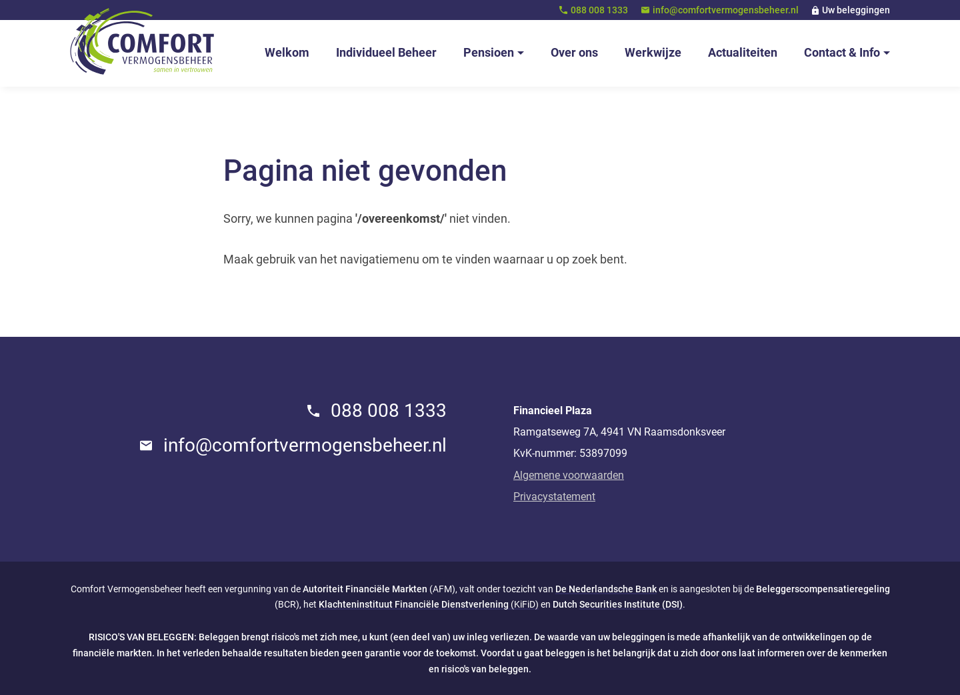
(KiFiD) (429, 604)
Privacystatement (554, 496)
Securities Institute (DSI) (631, 604)
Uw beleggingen (856, 10)
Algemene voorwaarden (568, 475)
